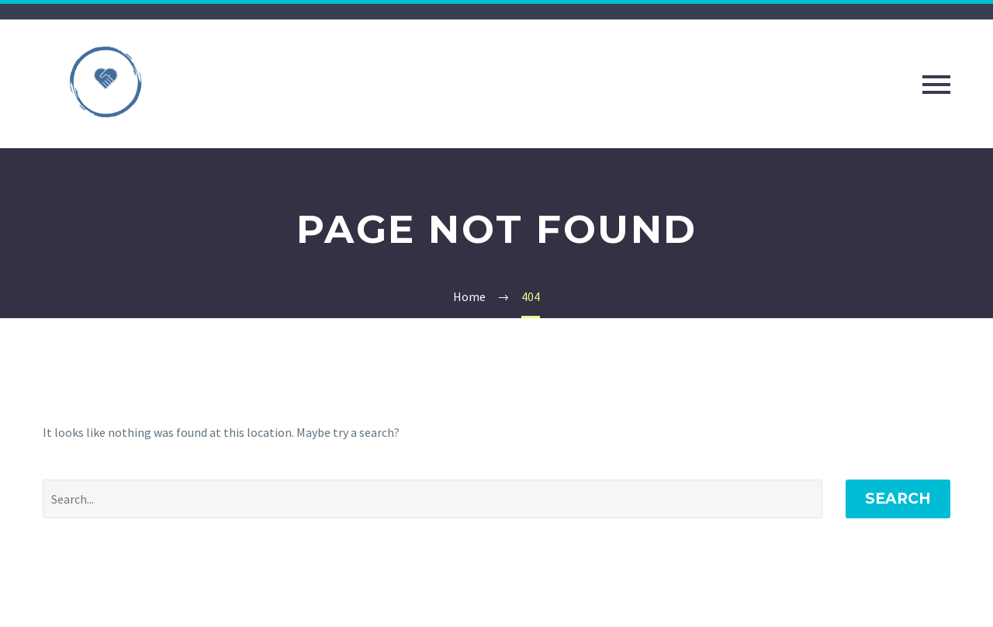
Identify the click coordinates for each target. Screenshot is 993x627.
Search (898, 498)
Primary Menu (936, 84)
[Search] (432, 499)
